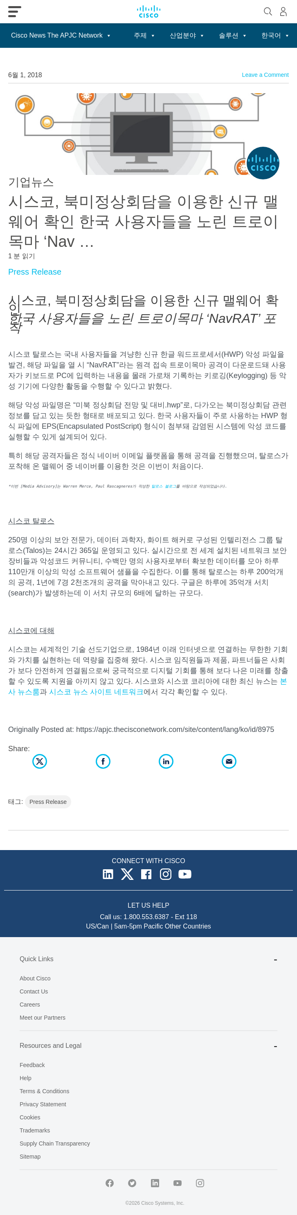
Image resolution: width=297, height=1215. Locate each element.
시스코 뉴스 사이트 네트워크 (96, 692)
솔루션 (233, 35)
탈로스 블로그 (163, 486)
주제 (145, 35)
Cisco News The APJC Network (61, 35)
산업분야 (187, 35)
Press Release (34, 271)
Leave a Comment (265, 75)
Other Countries (188, 926)
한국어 (275, 35)
